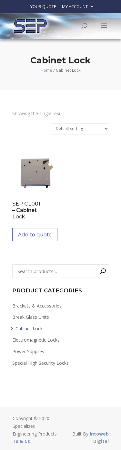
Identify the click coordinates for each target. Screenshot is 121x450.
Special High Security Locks (40, 363)
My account (75, 6)
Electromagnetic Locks (36, 340)
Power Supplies (28, 351)
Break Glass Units (30, 317)
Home (46, 70)
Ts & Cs (21, 441)
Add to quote (35, 234)
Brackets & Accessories (37, 306)
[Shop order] (80, 128)
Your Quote (43, 6)
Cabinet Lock (29, 329)
